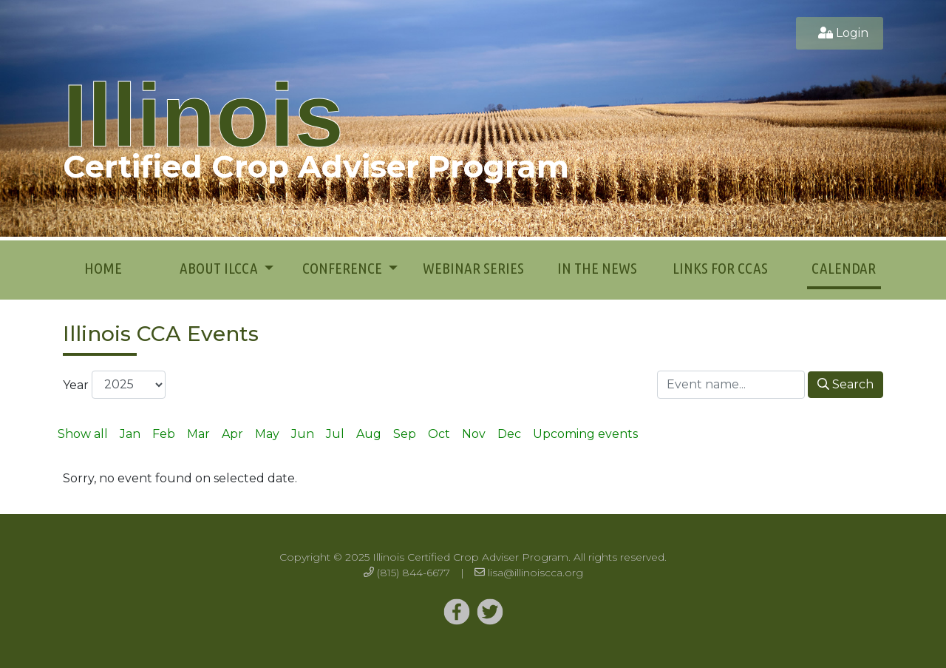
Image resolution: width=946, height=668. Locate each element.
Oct (439, 434)
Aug (368, 434)
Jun (302, 434)
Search (845, 384)
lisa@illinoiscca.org (535, 572)
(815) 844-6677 (413, 572)
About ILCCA (220, 268)
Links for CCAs (720, 268)
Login (852, 33)
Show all (83, 434)
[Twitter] (456, 612)
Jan (130, 434)
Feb (163, 434)
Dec (509, 434)
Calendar (843, 268)
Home (103, 268)
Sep (404, 434)
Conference (343, 268)
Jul (335, 434)
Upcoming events (585, 434)
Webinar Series (473, 268)
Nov (474, 434)
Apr (232, 434)
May (267, 434)
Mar (198, 434)
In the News (597, 268)
